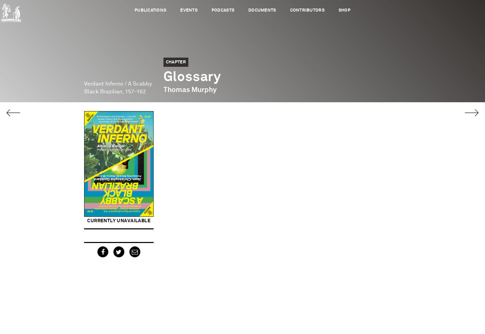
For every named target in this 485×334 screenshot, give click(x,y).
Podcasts (223, 10)
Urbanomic (11, 11)
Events (189, 10)
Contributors (307, 10)
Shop (344, 10)
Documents (262, 10)
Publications (150, 10)
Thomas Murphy (190, 90)
